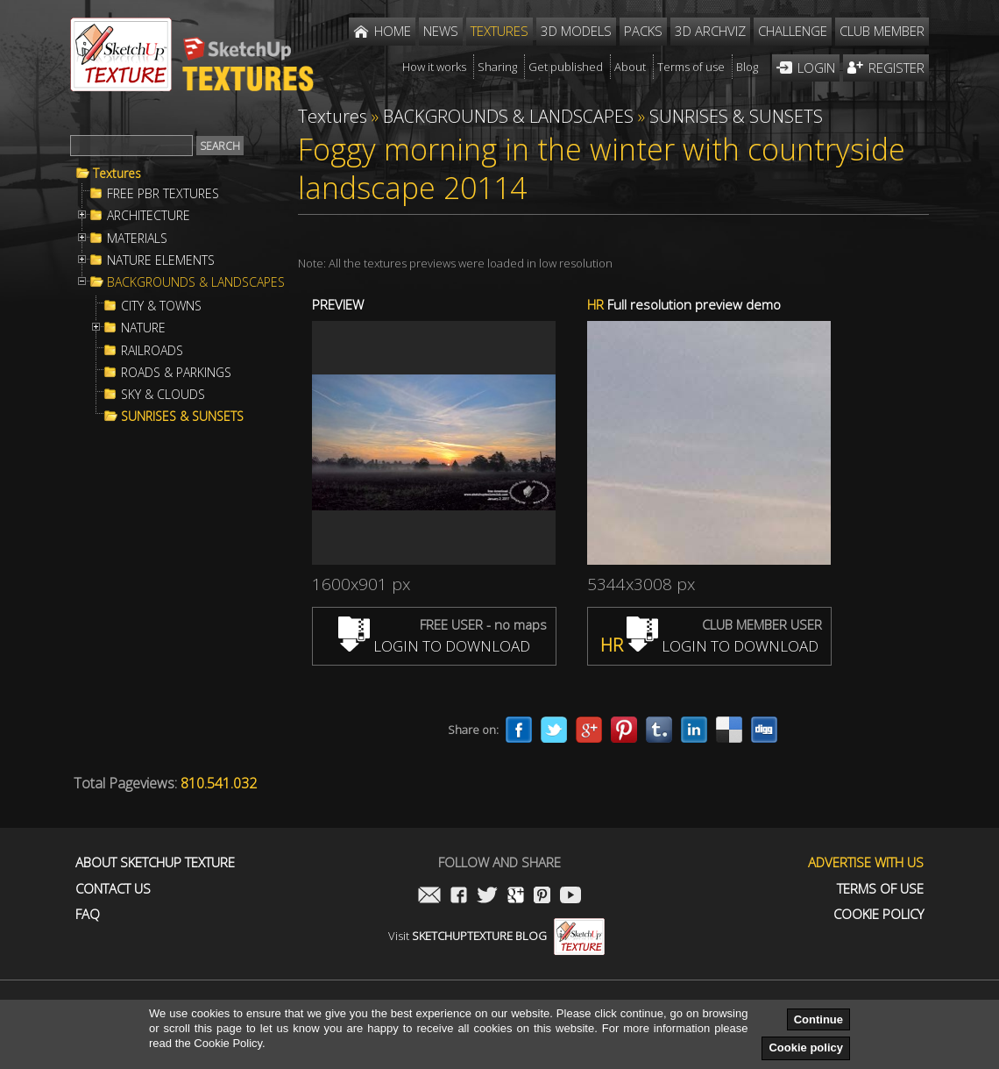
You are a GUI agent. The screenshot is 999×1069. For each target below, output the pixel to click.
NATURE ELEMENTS (161, 260)
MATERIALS (137, 238)
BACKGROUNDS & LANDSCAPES (196, 282)
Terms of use (880, 888)
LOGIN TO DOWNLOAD (434, 646)
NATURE (143, 328)
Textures (117, 174)
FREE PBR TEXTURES (163, 194)
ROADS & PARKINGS (176, 373)
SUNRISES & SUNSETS (182, 416)
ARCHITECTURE (148, 216)
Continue (818, 1019)
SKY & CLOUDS (163, 395)
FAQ (87, 914)
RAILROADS (152, 351)
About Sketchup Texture (155, 862)
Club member (882, 30)
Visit (496, 936)
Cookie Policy (878, 914)
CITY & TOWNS (161, 306)
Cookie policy (806, 1047)
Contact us (113, 888)
